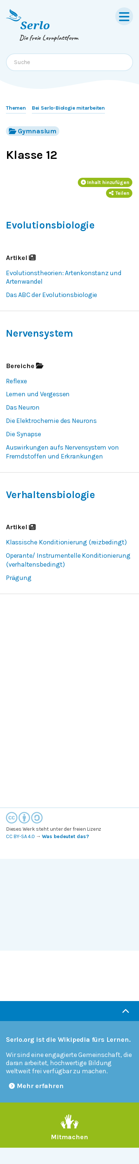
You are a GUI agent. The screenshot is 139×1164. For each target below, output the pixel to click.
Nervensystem (39, 333)
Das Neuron (23, 407)
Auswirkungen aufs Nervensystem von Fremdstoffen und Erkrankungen (62, 451)
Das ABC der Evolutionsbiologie (51, 295)
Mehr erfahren (36, 1086)
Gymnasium (32, 131)
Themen (16, 108)
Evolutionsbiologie (50, 225)
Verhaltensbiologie (50, 495)
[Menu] (124, 16)
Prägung (19, 578)
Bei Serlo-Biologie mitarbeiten (68, 108)
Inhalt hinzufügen (105, 182)
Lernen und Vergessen (38, 394)
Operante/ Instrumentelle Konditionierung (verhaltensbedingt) (68, 559)
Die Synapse (23, 434)
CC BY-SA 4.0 (20, 836)
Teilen (119, 193)
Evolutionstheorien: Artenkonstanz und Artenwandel (64, 277)
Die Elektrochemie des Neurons (51, 421)
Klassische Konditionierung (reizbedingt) (66, 542)
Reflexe (16, 381)
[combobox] (69, 62)
